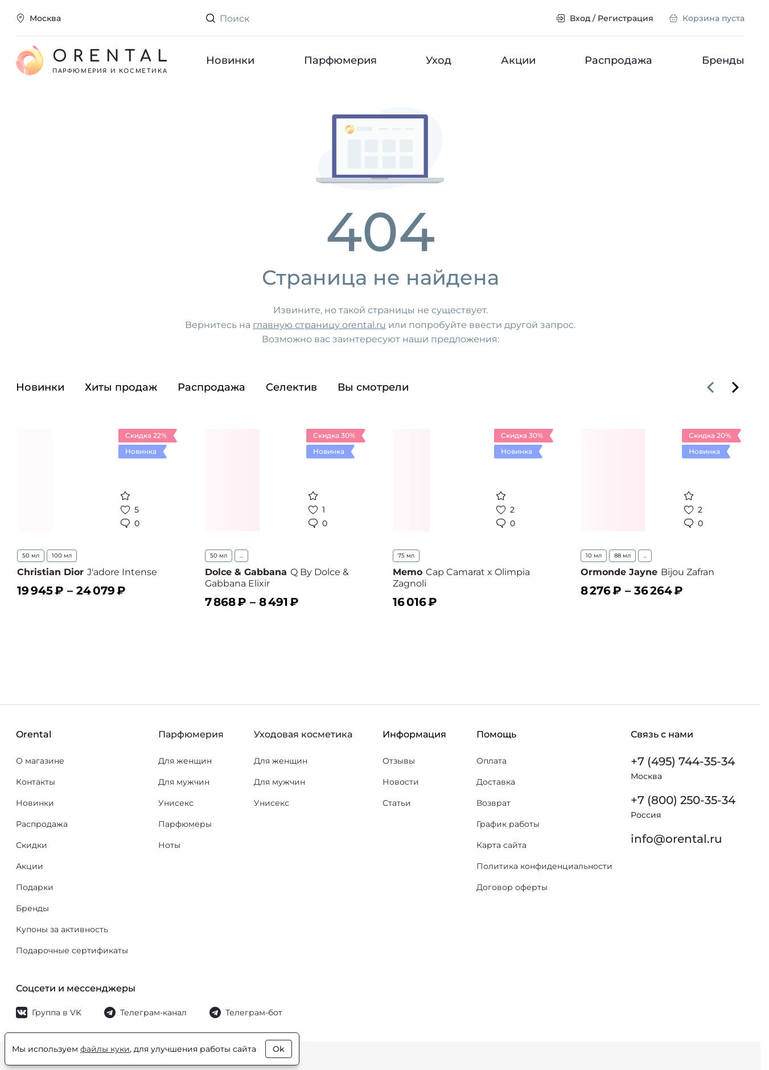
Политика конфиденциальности (544, 866)
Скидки (31, 845)
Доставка (495, 782)
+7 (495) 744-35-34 (683, 761)
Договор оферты (512, 887)
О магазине (40, 761)
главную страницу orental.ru (319, 324)
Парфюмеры (185, 824)
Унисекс (176, 803)
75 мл (406, 555)
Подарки (35, 887)
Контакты (35, 782)
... (241, 555)
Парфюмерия (340, 60)
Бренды (723, 60)
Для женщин (185, 761)
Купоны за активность (62, 929)
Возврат (493, 803)
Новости (401, 782)
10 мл (594, 555)
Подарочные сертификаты (72, 950)
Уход (438, 60)
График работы (508, 824)
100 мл (62, 555)
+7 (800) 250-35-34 (683, 800)
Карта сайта (501, 845)
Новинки (230, 60)
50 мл (30, 555)
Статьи (397, 803)
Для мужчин (183, 782)
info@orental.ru (676, 839)
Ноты (169, 845)
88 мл (622, 555)
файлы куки (105, 1049)
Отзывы (399, 761)
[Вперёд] (735, 387)
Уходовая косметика (303, 734)
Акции (518, 60)
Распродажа (618, 60)
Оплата (491, 761)
